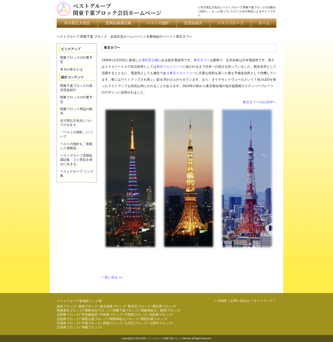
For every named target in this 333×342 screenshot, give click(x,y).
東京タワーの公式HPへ (259, 102)
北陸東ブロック (160, 314)
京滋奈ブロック (68, 323)
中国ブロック (91, 323)
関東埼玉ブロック (98, 310)
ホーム (264, 23)
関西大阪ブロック (94, 319)
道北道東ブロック (113, 306)
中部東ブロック (111, 314)
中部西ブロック (135, 314)
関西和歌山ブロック (124, 319)
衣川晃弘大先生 (77, 23)
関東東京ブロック (70, 310)
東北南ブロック (163, 306)
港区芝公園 (150, 60)
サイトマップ (263, 301)
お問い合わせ (240, 301)
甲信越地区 (89, 314)
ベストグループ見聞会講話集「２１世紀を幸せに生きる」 (76, 160)
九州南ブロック (68, 327)
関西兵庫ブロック (153, 319)
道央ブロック (66, 306)
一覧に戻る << (112, 277)
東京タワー (202, 60)
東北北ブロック (139, 306)
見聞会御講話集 (118, 23)
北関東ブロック (68, 314)
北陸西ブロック (68, 319)
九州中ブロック (160, 323)
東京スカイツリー (169, 66)
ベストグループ (231, 23)
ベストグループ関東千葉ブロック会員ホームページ (117, 9)
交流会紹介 (193, 23)
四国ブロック (112, 323)
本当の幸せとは (71, 69)
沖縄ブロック (91, 327)
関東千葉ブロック (126, 310)
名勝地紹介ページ (159, 36)
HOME (221, 301)
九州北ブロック (135, 323)
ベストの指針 (158, 23)
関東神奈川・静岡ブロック (160, 310)
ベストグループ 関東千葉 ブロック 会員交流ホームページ (100, 36)
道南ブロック (88, 306)
